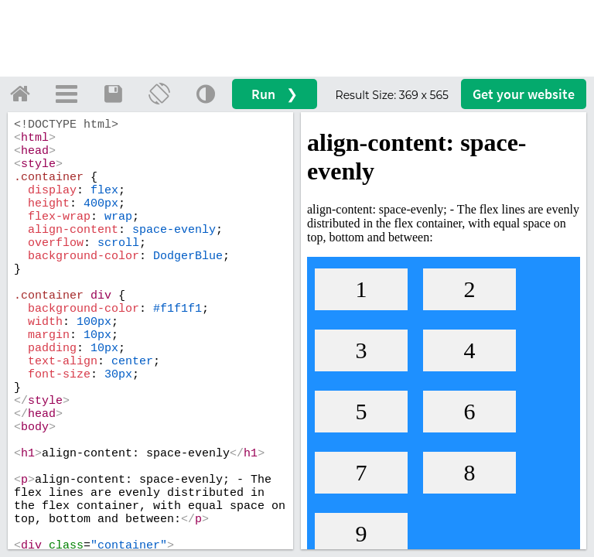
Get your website (524, 94)
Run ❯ (274, 94)
